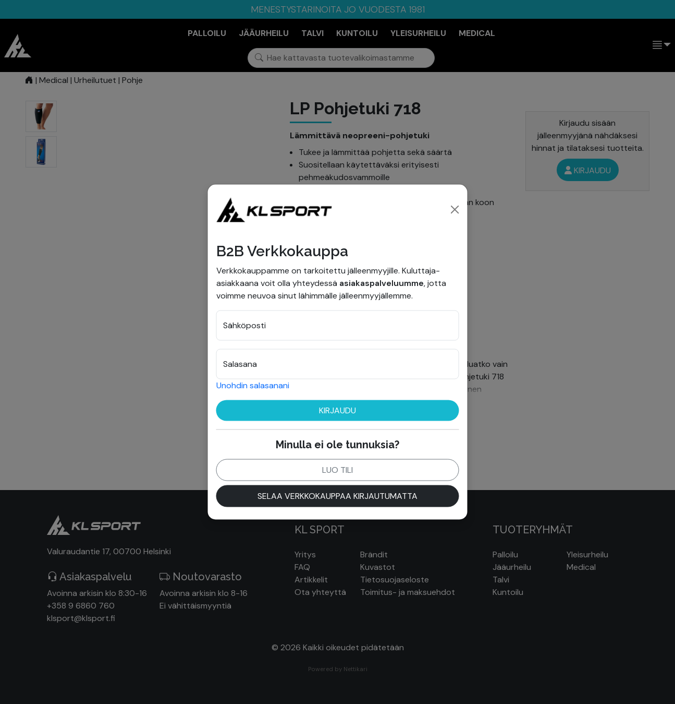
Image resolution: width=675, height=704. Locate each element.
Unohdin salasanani (252, 384)
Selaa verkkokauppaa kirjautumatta (337, 495)
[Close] (455, 209)
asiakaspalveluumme (381, 282)
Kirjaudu (337, 409)
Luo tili (337, 469)
